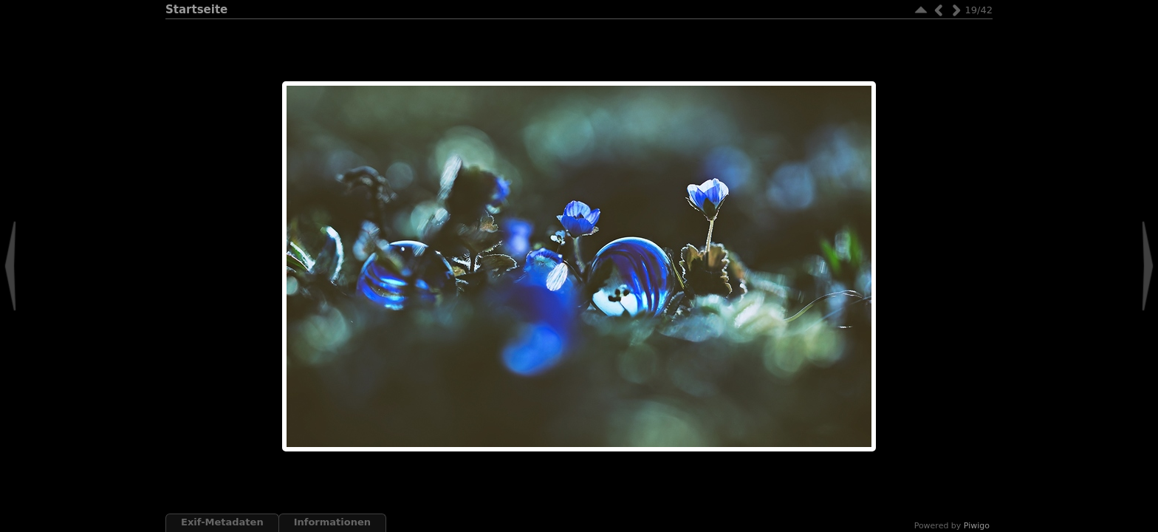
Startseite (196, 9)
